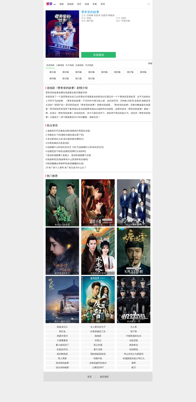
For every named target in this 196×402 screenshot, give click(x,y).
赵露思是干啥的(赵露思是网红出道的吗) (66, 151)
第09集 (52, 78)
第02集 (65, 72)
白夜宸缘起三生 (98, 331)
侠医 (98, 321)
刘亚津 (97, 15)
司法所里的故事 (133, 225)
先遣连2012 (62, 349)
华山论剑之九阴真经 (133, 354)
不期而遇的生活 (133, 336)
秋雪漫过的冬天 (62, 273)
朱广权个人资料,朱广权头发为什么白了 (67, 167)
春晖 (133, 363)
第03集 (78, 72)
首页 (89, 377)
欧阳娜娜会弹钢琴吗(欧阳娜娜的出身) (65, 163)
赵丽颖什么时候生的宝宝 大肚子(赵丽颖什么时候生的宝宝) (75, 147)
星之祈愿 (98, 345)
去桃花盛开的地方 (98, 363)
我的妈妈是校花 (98, 354)
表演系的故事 (62, 363)
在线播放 (98, 54)
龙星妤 (104, 15)
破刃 (133, 367)
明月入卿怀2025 (62, 321)
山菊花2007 (98, 367)
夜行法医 (98, 349)
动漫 (87, 4)
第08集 (143, 72)
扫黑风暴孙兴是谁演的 (58, 143)
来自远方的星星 (62, 225)
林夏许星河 (62, 336)
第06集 (117, 72)
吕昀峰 (90, 15)
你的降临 (133, 349)
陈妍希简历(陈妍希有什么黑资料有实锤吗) (67, 159)
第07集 (130, 72)
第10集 (65, 78)
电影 (61, 4)
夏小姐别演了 (62, 345)
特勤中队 (98, 358)
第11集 (78, 78)
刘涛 (89, 18)
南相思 (98, 336)
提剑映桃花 (62, 354)
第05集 (104, 72)
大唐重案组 (62, 340)
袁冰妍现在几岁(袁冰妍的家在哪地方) (65, 139)
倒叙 (150, 64)
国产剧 (90, 21)
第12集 (91, 78)
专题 (94, 4)
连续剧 (70, 4)
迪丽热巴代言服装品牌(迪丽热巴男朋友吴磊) (68, 131)
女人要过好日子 (98, 327)
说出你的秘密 (62, 367)
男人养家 (62, 358)
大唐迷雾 (133, 273)
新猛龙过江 (62, 327)
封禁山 (98, 340)
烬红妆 (62, 331)
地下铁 (133, 331)
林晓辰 (111, 15)
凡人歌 (133, 327)
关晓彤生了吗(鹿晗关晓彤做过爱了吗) (65, 135)
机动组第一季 (133, 321)
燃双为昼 (98, 225)
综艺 (79, 4)
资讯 (103, 4)
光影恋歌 (133, 340)
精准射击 (133, 345)
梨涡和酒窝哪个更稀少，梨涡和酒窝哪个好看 (69, 155)
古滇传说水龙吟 (98, 273)
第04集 (91, 72)
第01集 (52, 72)
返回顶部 (104, 377)
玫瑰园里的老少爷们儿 (134, 358)
